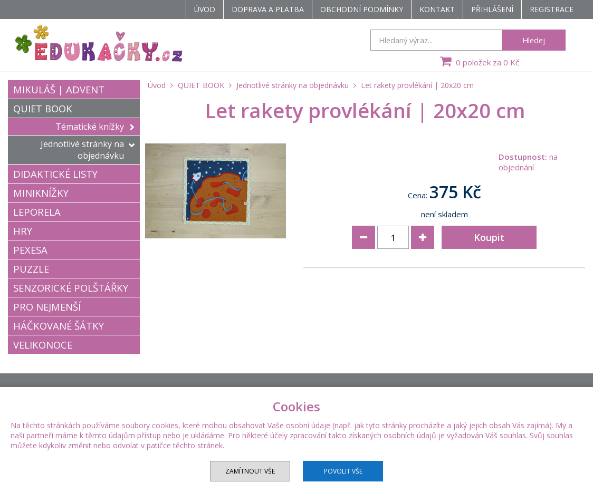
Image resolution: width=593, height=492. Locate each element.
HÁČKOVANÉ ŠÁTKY (58, 325)
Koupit (489, 237)
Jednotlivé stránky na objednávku (88, 149)
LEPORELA (37, 211)
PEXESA (30, 249)
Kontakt (437, 9)
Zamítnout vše (250, 471)
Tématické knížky (95, 126)
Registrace (551, 9)
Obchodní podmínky (361, 9)
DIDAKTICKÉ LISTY (55, 173)
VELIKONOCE (42, 344)
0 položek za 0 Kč (478, 61)
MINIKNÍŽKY (41, 192)
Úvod (204, 9)
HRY (22, 230)
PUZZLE (31, 268)
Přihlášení (492, 9)
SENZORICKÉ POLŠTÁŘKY (70, 287)
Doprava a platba (268, 9)
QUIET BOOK (42, 108)
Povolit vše (343, 471)
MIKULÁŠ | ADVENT (58, 89)
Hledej (533, 40)
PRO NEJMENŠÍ (47, 306)
